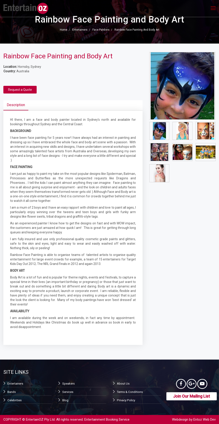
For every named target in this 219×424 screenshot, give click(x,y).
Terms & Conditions (129, 391)
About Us (122, 383)
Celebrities (14, 399)
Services (67, 391)
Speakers (68, 383)
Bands (11, 391)
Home (63, 30)
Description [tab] (16, 105)
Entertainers (79, 30)
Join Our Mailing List (191, 397)
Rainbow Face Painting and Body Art (136, 30)
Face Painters (101, 30)
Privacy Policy (125, 399)
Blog (65, 399)
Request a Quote (20, 89)
